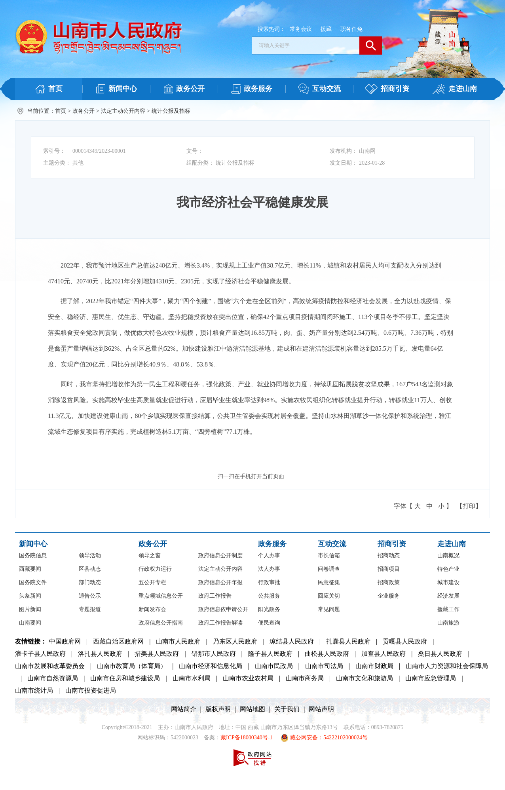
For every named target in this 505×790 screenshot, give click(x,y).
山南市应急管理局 (430, 678)
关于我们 (287, 709)
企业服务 (389, 596)
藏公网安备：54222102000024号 (324, 738)
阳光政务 (269, 609)
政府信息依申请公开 (223, 609)
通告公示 (90, 596)
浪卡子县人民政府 (40, 653)
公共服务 (269, 596)
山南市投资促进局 (90, 690)
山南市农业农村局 (248, 678)
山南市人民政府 (178, 641)
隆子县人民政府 (270, 653)
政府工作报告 (215, 596)
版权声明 (218, 709)
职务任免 (351, 29)
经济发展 (448, 596)
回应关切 (329, 596)
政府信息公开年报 (220, 582)
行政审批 (269, 582)
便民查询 (269, 623)
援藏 (326, 29)
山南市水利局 (192, 678)
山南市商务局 (305, 678)
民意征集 (329, 582)
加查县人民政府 (383, 653)
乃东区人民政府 (235, 641)
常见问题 (329, 609)
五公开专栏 (152, 582)
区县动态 (90, 569)
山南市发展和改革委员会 (50, 666)
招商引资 (392, 544)
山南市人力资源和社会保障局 (447, 666)
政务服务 (272, 544)
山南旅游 (448, 623)
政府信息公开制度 (220, 555)
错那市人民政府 (214, 653)
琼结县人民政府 (292, 641)
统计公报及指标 (171, 111)
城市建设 (448, 582)
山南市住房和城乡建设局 (125, 678)
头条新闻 (30, 596)
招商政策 (389, 582)
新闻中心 (33, 544)
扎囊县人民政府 (348, 641)
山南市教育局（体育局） (132, 666)
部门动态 (90, 582)
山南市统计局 (34, 690)
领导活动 (90, 555)
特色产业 (448, 569)
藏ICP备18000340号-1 (246, 738)
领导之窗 (150, 555)
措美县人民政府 (157, 653)
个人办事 (269, 555)
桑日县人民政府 (440, 653)
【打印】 (469, 506)
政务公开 (83, 111)
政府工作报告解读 (220, 623)
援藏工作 (448, 609)
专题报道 (90, 609)
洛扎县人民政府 (100, 653)
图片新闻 (30, 609)
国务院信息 (33, 555)
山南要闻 (30, 623)
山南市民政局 (274, 666)
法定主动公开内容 (123, 111)
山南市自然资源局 (52, 678)
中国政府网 (65, 641)
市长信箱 (329, 555)
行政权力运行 (155, 569)
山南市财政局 (374, 666)
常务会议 (301, 29)
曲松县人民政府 (327, 653)
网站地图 (252, 709)
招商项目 (389, 569)
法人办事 (269, 569)
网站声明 (321, 709)
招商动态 (389, 555)
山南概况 (448, 555)
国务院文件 (33, 582)
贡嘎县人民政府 (405, 641)
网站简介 (183, 709)
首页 (60, 111)
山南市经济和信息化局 (210, 666)
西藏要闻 (30, 569)
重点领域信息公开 (161, 596)
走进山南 (451, 544)
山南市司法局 (324, 666)
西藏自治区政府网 (118, 641)
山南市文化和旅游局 (364, 678)
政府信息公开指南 (161, 623)
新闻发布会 (152, 609)
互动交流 (332, 544)
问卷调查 (329, 569)
